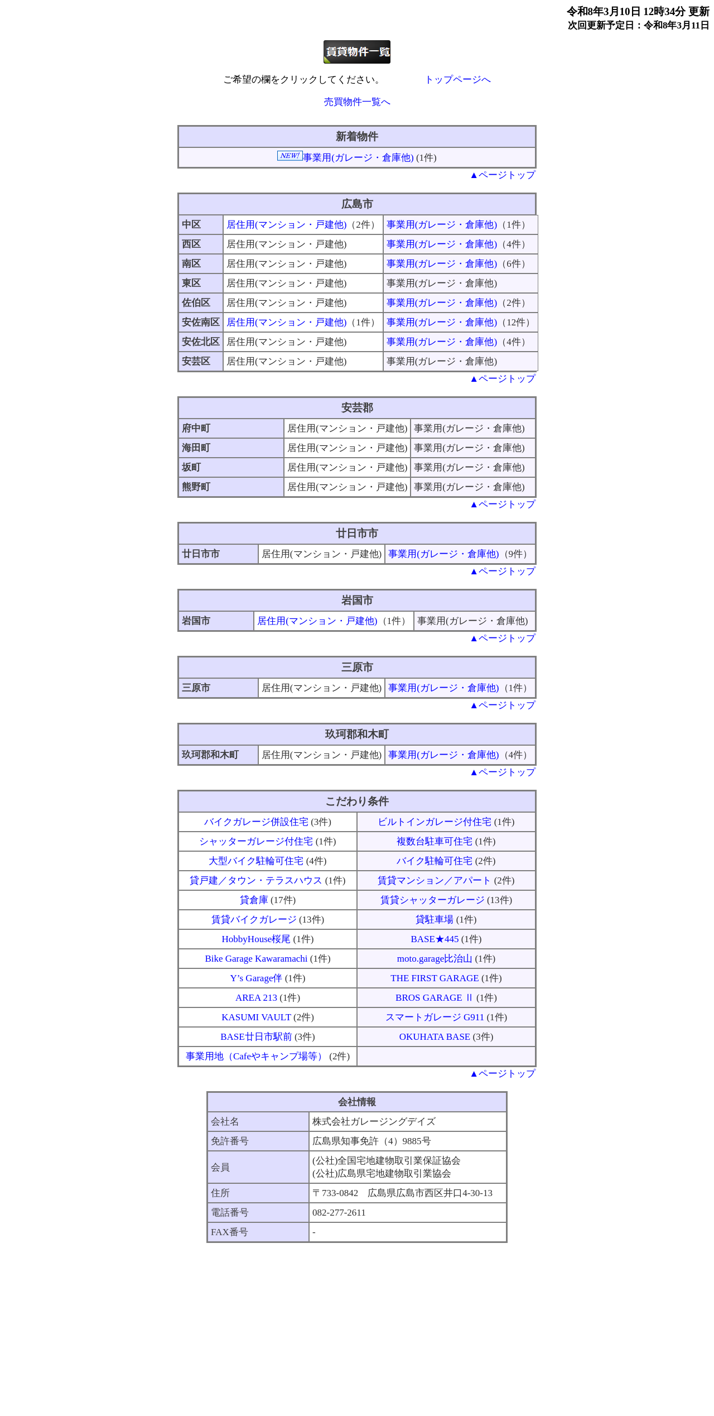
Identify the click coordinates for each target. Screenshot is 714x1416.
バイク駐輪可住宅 (434, 861)
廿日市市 (357, 533)
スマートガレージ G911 (434, 1017)
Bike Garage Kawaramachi (256, 958)
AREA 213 (256, 997)
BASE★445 (435, 939)
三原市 (357, 667)
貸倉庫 (254, 900)
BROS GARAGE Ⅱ (434, 997)
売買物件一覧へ (357, 102)
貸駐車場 (435, 919)
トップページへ (457, 79)
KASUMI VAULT (256, 1017)
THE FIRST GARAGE (434, 978)
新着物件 (357, 136)
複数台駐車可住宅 (434, 841)
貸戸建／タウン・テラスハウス (256, 880)
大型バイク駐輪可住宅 (256, 861)
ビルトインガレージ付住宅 (434, 822)
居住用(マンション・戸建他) (286, 224)
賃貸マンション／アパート (434, 880)
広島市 (357, 204)
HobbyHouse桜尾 (256, 939)
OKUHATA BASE (435, 1036)
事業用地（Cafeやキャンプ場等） (256, 1056)
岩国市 (357, 600)
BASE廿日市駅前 (256, 1036)
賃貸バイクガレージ (254, 919)
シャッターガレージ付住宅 (256, 841)
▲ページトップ (502, 175)
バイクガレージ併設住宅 (256, 822)
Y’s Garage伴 (256, 978)
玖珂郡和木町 (357, 734)
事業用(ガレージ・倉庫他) (358, 157)
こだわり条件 (357, 801)
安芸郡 (357, 408)
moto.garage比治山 (435, 958)
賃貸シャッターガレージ (432, 900)
